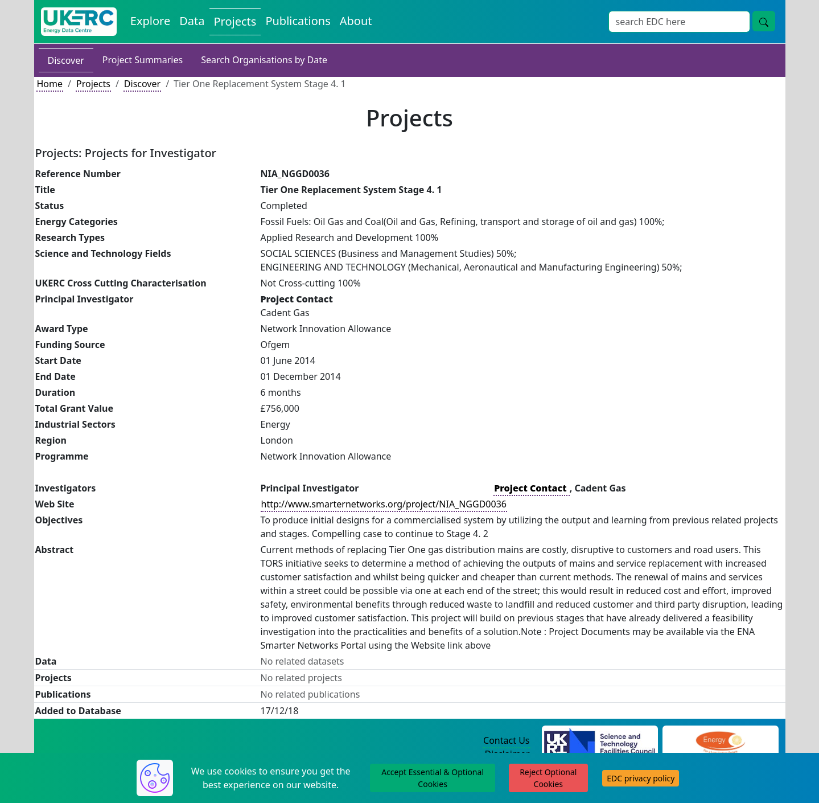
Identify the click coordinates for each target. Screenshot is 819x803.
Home (50, 83)
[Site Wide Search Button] (763, 21)
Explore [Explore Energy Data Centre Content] (150, 20)
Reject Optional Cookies (548, 778)
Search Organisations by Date (264, 60)
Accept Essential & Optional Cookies (432, 778)
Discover (66, 60)
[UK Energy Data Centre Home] (79, 22)
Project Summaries (142, 60)
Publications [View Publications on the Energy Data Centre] (297, 20)
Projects (93, 83)
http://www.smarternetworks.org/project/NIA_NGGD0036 (384, 504)
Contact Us (506, 740)
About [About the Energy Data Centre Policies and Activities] (356, 20)
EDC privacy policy (640, 778)
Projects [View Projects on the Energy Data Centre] (235, 21)
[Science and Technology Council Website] (599, 741)
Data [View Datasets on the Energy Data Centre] (191, 20)
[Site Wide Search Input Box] (679, 21)
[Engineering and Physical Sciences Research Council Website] (720, 741)
